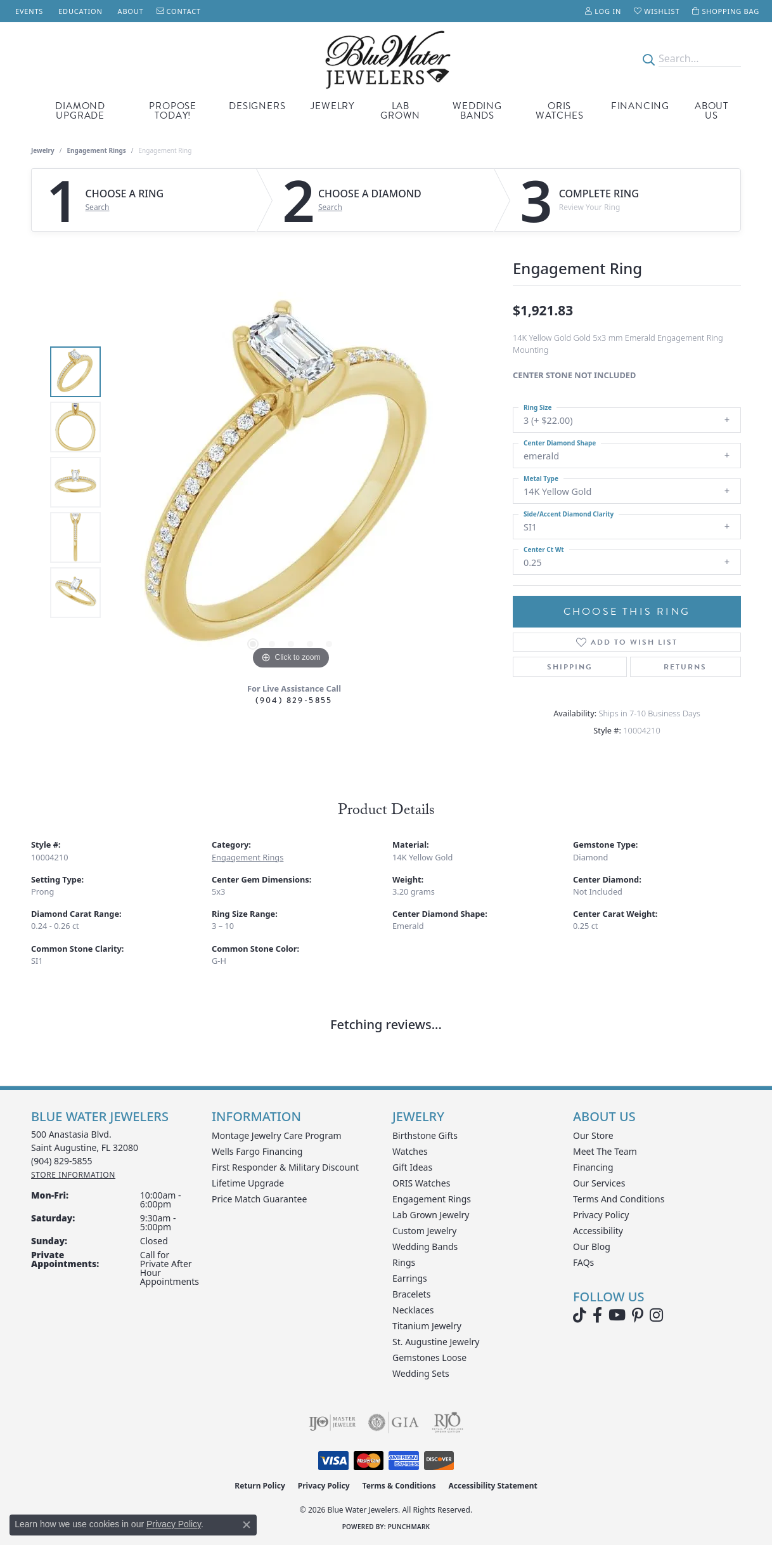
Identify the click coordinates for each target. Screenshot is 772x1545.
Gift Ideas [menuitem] (412, 1167)
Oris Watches (560, 110)
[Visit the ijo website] (332, 1422)
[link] (28, 11)
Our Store (593, 1135)
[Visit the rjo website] (447, 1422)
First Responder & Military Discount (285, 1167)
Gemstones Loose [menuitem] (429, 1357)
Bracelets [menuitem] (411, 1294)
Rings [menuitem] (403, 1262)
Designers (257, 106)
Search (98, 207)
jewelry (43, 150)
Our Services (599, 1183)
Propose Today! (172, 110)
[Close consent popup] (246, 1525)
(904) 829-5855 (294, 700)
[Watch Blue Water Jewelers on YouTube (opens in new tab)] (617, 1315)
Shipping (570, 667)
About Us (711, 110)
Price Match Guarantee (259, 1199)
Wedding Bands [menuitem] (425, 1246)
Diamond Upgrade (80, 110)
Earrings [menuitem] (409, 1278)
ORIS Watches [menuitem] (421, 1183)
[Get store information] (73, 1174)
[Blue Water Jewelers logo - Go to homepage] (386, 58)
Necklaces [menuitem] (413, 1310)
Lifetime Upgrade (248, 1183)
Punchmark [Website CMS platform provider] (409, 1526)
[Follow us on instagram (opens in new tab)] (656, 1315)
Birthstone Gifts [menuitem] (425, 1135)
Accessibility (598, 1231)
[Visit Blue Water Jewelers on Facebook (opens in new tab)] (597, 1315)
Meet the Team (605, 1151)
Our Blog (591, 1246)
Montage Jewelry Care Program (277, 1135)
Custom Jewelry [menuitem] (424, 1231)
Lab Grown (400, 110)
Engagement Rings (96, 150)
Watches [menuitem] (410, 1151)
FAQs (583, 1262)
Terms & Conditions (399, 1485)
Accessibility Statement (492, 1485)
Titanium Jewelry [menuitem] (426, 1326)
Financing (640, 106)
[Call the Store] (62, 1161)
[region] (291, 482)
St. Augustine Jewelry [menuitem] (435, 1342)
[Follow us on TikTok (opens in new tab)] (579, 1315)
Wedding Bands (477, 110)
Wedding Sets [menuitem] (420, 1373)
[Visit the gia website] (393, 1422)
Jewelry (332, 106)
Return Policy (260, 1485)
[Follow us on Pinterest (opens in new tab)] (637, 1315)
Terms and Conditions (618, 1199)
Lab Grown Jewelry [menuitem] (431, 1215)
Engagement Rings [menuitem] (431, 1199)
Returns (685, 667)
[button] (603, 11)
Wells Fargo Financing (257, 1151)
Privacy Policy (601, 1215)
